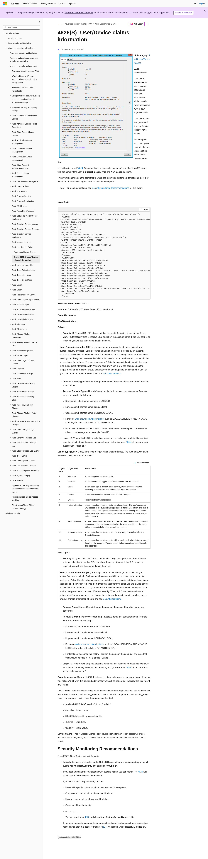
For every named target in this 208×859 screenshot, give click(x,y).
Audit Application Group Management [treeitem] (22, 142)
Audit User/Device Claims (105, 24)
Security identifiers (112, 373)
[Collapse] (39, 21)
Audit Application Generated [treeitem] (23, 309)
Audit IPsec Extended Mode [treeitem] (23, 270)
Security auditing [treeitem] (15, 38)
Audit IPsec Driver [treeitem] (19, 456)
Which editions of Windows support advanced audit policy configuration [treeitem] (24, 79)
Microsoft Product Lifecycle (79, 12)
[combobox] (21, 27)
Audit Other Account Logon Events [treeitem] (23, 134)
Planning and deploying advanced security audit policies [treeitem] (24, 59)
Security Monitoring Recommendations (110, 188)
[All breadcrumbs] (60, 24)
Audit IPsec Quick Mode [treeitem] (22, 280)
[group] (104, 255)
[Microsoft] (5, 3)
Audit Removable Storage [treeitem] (22, 373)
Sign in (202, 3)
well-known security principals (89, 419)
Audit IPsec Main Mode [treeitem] (21, 275)
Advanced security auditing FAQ (78, 24)
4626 (140, 772)
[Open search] (195, 3)
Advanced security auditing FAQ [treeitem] (25, 71)
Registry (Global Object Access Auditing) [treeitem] (25, 498)
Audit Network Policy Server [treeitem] (23, 295)
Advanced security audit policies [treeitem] (23, 53)
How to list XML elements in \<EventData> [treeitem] (24, 89)
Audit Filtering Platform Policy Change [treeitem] (24, 415)
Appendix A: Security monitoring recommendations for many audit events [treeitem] (25, 488)
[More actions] (148, 24)
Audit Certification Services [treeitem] (23, 314)
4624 (80, 168)
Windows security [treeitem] (12, 513)
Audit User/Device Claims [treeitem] (24, 252)
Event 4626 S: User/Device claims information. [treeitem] (26, 258)
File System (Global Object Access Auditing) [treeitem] (23, 507)
